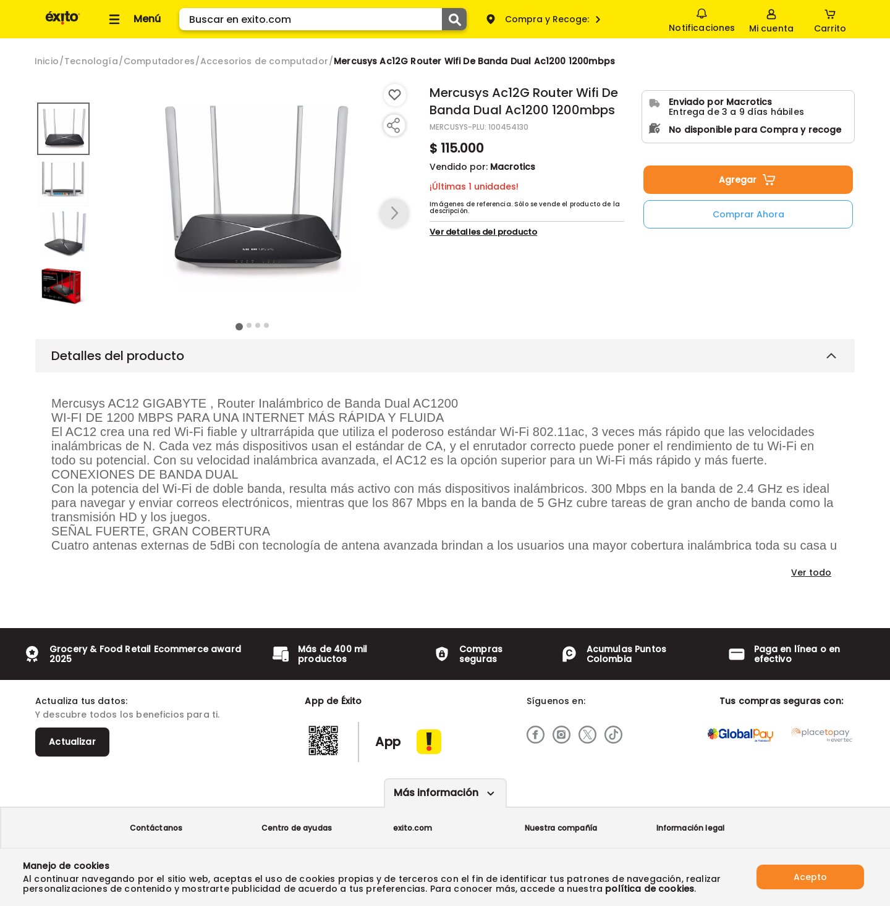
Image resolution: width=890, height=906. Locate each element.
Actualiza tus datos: (81, 701)
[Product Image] (253, 192)
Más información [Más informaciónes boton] (436, 793)
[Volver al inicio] (63, 24)
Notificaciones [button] (702, 18)
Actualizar (72, 742)
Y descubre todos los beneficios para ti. (127, 714)
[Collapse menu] (132, 19)
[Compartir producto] (393, 125)
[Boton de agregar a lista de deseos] (395, 95)
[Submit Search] (454, 19)
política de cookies (649, 889)
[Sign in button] (771, 19)
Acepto (810, 877)
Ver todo (811, 572)
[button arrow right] (394, 214)
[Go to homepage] (47, 61)
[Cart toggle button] (830, 19)
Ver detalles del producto (483, 232)
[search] (323, 19)
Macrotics (512, 167)
